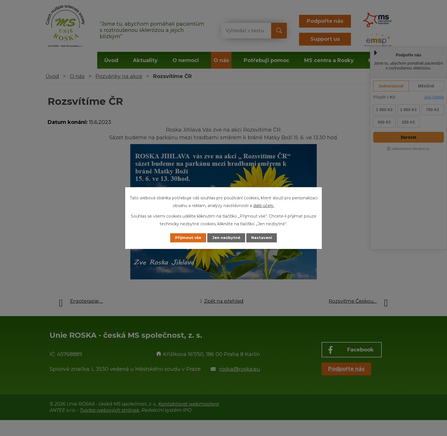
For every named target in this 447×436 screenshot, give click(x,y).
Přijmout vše (184, 237)
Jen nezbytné (226, 237)
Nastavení (265, 237)
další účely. (263, 205)
